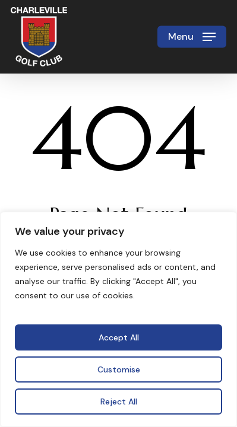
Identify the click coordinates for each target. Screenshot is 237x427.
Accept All (119, 337)
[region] (118, 319)
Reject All (118, 401)
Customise (118, 369)
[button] (191, 37)
